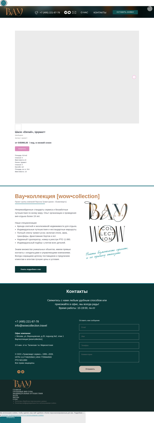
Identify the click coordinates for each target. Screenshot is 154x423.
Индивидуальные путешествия (28, 393)
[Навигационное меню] (148, 7)
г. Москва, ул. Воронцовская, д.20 (30, 336)
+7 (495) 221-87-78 (50, 12)
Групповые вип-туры (23, 391)
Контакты (100, 12)
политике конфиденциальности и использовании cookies (22, 415)
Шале (15, 395)
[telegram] (18, 373)
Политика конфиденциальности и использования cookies (35, 403)
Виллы (16, 397)
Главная (17, 390)
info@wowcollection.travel (31, 325)
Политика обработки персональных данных (31, 401)
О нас (84, 12)
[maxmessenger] (22, 373)
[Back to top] (3, 3)
